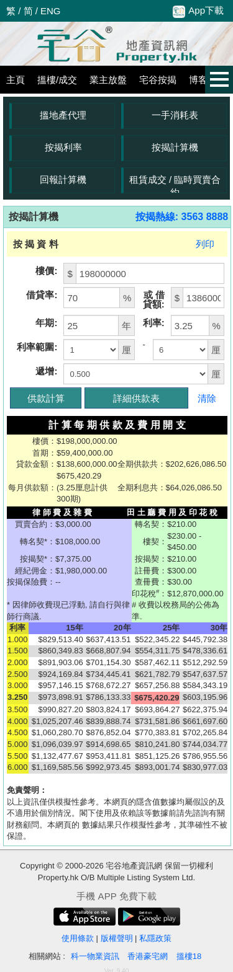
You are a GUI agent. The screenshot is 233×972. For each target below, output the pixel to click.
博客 (198, 79)
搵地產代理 (63, 115)
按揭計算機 (175, 147)
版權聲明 (117, 938)
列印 (205, 244)
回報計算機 (63, 179)
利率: (154, 322)
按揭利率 (63, 147)
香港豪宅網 (147, 956)
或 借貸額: (154, 299)
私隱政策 (155, 938)
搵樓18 (188, 956)
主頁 (15, 79)
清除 (207, 398)
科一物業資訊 (95, 956)
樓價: (46, 270)
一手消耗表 (175, 115)
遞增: (46, 371)
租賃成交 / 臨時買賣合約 (175, 183)
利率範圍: (37, 346)
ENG (50, 11)
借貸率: (41, 294)
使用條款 (78, 938)
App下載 (198, 11)
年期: (46, 322)
